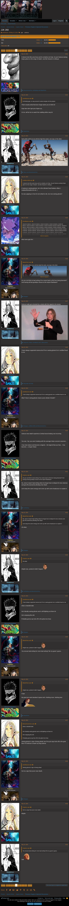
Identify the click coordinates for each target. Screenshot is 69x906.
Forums (4, 21)
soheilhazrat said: (27, 98)
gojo (22, 32)
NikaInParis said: (27, 262)
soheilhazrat (5, 32)
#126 (66, 258)
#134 (66, 595)
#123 (66, 136)
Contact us (40, 897)
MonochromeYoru (11, 122)
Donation (12, 21)
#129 (66, 387)
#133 (66, 554)
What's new (22, 21)
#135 (66, 636)
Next (29, 50)
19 (25, 50)
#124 (66, 176)
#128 (66, 346)
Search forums (11, 23)
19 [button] (39, 40)
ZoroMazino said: (27, 221)
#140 (66, 843)
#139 (66, 802)
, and (35, 90)
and (31, 172)
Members (32, 21)
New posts (3, 23)
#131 (66, 470)
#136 (66, 678)
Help (64, 897)
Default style (5, 897)
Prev (3, 50)
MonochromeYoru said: (29, 723)
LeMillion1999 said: (28, 180)
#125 (66, 217)
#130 (66, 429)
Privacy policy (57, 897)
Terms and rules (49, 897)
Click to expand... (44, 236)
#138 (66, 760)
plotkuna (27, 32)
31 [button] (39, 43)
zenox (11, 245)
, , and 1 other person (36, 341)
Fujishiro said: (26, 474)
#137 (66, 719)
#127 (66, 301)
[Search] (66, 20)
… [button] (9, 50)
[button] (16, 20)
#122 (66, 95)
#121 (66, 54)
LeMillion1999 (10, 81)
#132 (66, 511)
